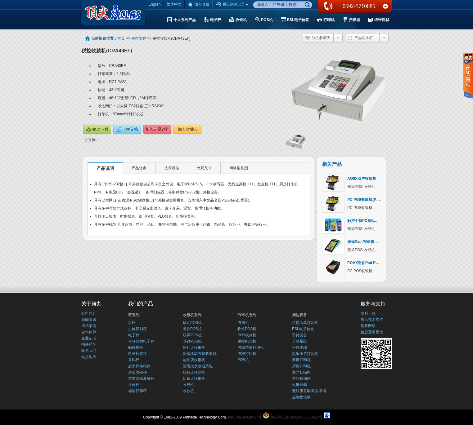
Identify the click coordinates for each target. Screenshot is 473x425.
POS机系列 (246, 315)
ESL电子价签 (303, 329)
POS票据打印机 (250, 347)
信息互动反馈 (372, 332)
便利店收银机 (194, 347)
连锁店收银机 (194, 360)
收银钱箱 (299, 385)
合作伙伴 (88, 332)
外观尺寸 (204, 168)
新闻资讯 (88, 319)
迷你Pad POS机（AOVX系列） (373, 242)
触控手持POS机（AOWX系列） (373, 221)
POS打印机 (246, 354)
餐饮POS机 (192, 329)
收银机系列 (192, 315)
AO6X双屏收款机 (361, 178)
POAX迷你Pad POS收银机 (369, 263)
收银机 (188, 385)
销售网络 (368, 326)
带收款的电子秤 (141, 341)
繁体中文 (174, 4)
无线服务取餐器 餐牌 (309, 391)
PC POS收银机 (359, 208)
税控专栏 (138, 38)
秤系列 (133, 315)
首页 (121, 38)
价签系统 (299, 341)
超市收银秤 (137, 372)
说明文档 (127, 129)
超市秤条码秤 (139, 366)
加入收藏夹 (187, 129)
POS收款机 (246, 335)
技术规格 (171, 168)
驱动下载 (97, 129)
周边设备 (299, 315)
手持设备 (299, 335)
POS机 (243, 323)
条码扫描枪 (301, 378)
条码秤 (133, 360)
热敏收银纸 (301, 397)
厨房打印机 (301, 366)
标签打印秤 (137, 391)
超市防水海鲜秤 (141, 378)
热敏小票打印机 (305, 354)
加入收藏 (198, 4)
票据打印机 (301, 360)
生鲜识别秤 (137, 329)
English (154, 4)
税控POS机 (246, 341)
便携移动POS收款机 (200, 354)
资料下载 (368, 313)
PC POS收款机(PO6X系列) (369, 199)
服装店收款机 (194, 372)
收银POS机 (192, 341)
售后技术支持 (372, 319)
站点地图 (88, 357)
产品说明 (105, 168)
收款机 (188, 391)
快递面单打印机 (305, 323)
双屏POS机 (192, 335)
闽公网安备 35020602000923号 (296, 417)
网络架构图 (238, 168)
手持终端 (299, 347)
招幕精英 (88, 344)
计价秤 (133, 385)
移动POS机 (192, 323)
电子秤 (133, 335)
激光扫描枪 (301, 372)
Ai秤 (131, 323)
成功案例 (88, 326)
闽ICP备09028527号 (245, 417)
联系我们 (385, 6)
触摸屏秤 (135, 347)
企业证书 (88, 338)
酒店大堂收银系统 (198, 366)
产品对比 (157, 129)
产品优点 (139, 168)
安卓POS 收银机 (361, 186)
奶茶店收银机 (194, 378)
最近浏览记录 (233, 4)
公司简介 (88, 313)
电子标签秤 (137, 354)
